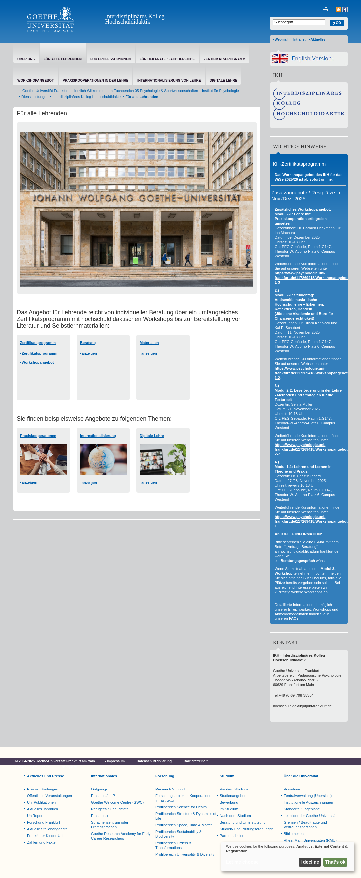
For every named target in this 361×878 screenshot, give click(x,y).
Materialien (149, 343)
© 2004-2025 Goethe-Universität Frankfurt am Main (55, 761)
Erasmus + (100, 816)
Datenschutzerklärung (154, 761)
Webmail (281, 39)
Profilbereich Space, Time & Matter (183, 825)
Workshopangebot (38, 362)
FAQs (294, 618)
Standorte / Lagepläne (302, 809)
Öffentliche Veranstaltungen (49, 796)
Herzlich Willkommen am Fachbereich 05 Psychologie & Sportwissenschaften (135, 91)
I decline (309, 862)
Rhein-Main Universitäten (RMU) (310, 840)
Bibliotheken (294, 834)
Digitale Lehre (152, 436)
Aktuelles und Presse (45, 776)
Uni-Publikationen (41, 802)
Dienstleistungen (34, 97)
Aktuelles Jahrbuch (42, 809)
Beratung (88, 343)
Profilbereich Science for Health (181, 807)
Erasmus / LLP (103, 796)
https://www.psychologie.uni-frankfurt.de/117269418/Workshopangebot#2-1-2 (314, 373)
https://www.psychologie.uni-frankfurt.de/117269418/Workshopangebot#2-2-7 (314, 449)
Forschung (164, 776)
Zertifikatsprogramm (39, 353)
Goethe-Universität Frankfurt (45, 91)
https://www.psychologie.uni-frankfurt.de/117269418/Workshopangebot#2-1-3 (314, 277)
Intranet (299, 39)
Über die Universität (301, 776)
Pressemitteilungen (42, 789)
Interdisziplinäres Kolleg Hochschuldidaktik (134, 19)
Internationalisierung (98, 436)
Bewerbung (229, 802)
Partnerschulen (232, 836)
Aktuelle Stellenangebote (47, 829)
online (326, 179)
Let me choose (242, 862)
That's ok (335, 862)
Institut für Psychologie (220, 91)
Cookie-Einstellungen (32, 767)
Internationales (104, 776)
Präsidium (292, 789)
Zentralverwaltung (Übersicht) (308, 796)
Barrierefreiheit (196, 761)
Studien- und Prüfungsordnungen (246, 829)
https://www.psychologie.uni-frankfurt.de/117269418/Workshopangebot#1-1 (314, 521)
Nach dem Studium (235, 816)
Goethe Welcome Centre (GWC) (117, 802)
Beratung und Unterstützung (243, 822)
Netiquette (69, 767)
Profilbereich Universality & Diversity (184, 854)
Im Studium (229, 809)
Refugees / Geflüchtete (110, 809)
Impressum (116, 761)
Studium (227, 776)
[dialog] (287, 856)
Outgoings (99, 789)
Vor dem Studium (234, 789)
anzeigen (89, 353)
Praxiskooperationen (38, 436)
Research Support (170, 789)
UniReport (35, 816)
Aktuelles (318, 39)
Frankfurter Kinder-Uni (45, 836)
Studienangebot (232, 796)
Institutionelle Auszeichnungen (308, 802)
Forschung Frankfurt (43, 822)
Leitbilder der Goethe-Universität (310, 816)
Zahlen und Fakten (42, 842)
